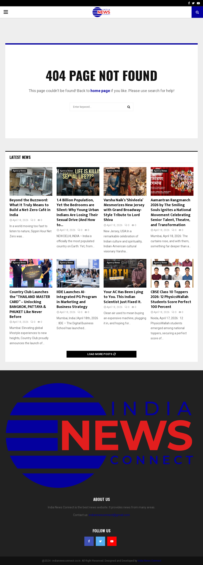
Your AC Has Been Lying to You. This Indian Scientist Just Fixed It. (123, 297)
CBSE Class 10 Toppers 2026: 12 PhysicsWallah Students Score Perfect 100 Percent (171, 299)
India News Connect (149, 560)
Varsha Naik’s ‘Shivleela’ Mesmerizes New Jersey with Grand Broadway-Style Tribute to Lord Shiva (124, 210)
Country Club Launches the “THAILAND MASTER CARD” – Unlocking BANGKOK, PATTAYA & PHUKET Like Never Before (30, 304)
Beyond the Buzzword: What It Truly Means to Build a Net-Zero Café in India (30, 207)
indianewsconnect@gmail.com (109, 515)
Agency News (19, 171)
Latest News (20, 157)
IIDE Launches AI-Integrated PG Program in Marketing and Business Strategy (77, 299)
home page (100, 90)
